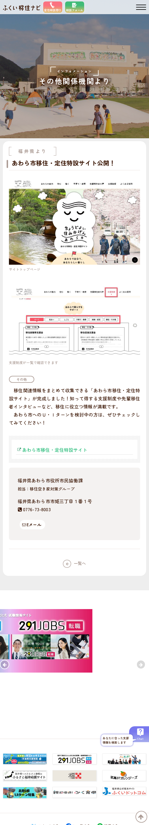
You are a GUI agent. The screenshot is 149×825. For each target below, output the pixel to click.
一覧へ (80, 563)
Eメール (34, 524)
